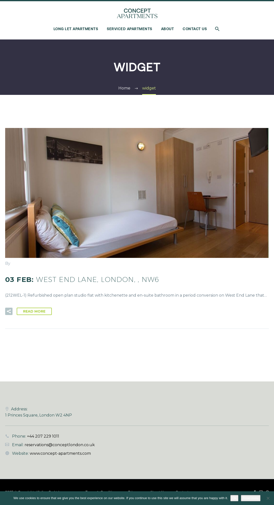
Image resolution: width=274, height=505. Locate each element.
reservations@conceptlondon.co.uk (60, 444)
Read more (251, 498)
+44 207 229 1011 (43, 436)
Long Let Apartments (76, 29)
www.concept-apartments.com (60, 453)
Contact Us (195, 29)
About (167, 29)
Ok (234, 498)
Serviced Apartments (129, 29)
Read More (34, 311)
